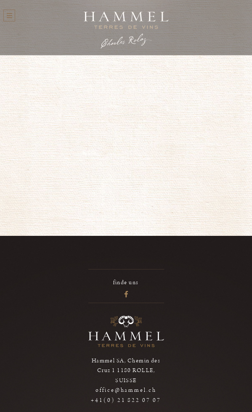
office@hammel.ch (126, 390)
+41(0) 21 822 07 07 (126, 400)
